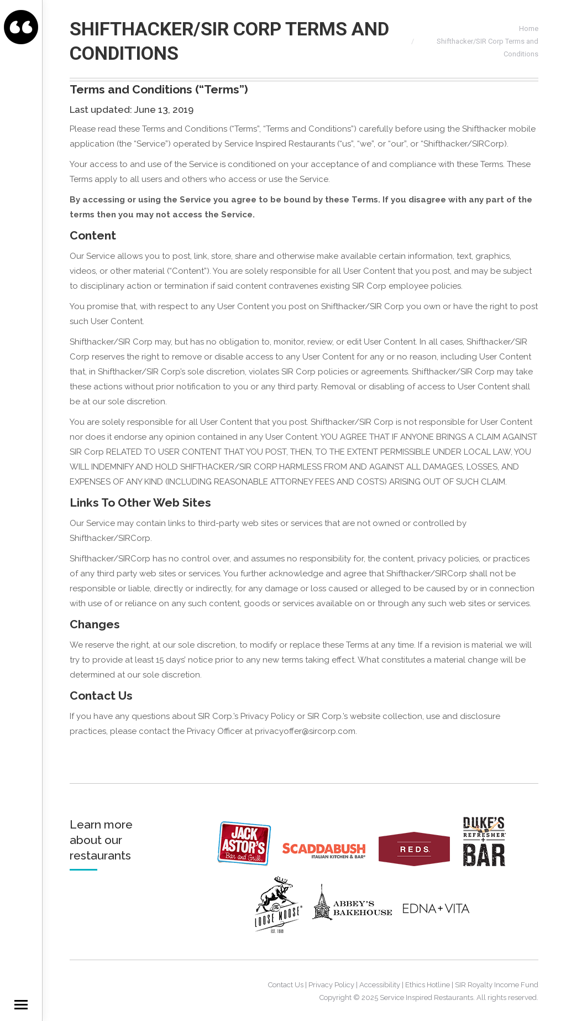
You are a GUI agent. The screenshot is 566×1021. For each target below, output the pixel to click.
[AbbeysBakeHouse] (352, 930)
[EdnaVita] (435, 930)
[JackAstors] (248, 863)
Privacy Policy (331, 985)
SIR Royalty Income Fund (496, 985)
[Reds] (420, 863)
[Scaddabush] (329, 863)
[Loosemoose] (282, 930)
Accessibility (379, 985)
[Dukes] (489, 863)
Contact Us (285, 985)
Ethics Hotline (427, 985)
